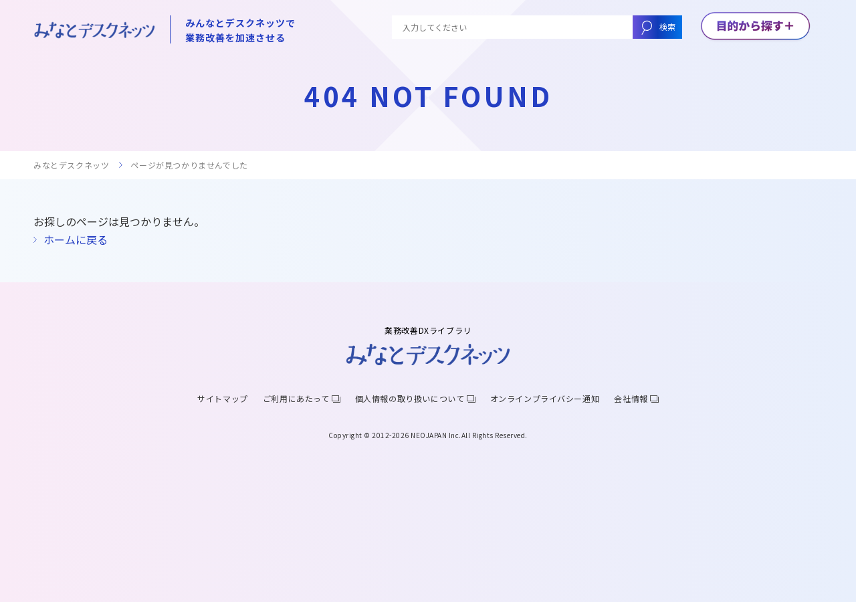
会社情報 (630, 398)
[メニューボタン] (755, 26)
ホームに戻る (75, 239)
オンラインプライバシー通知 (545, 398)
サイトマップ (222, 398)
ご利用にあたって (296, 398)
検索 (667, 26)
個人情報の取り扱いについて (410, 398)
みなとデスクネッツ (71, 165)
